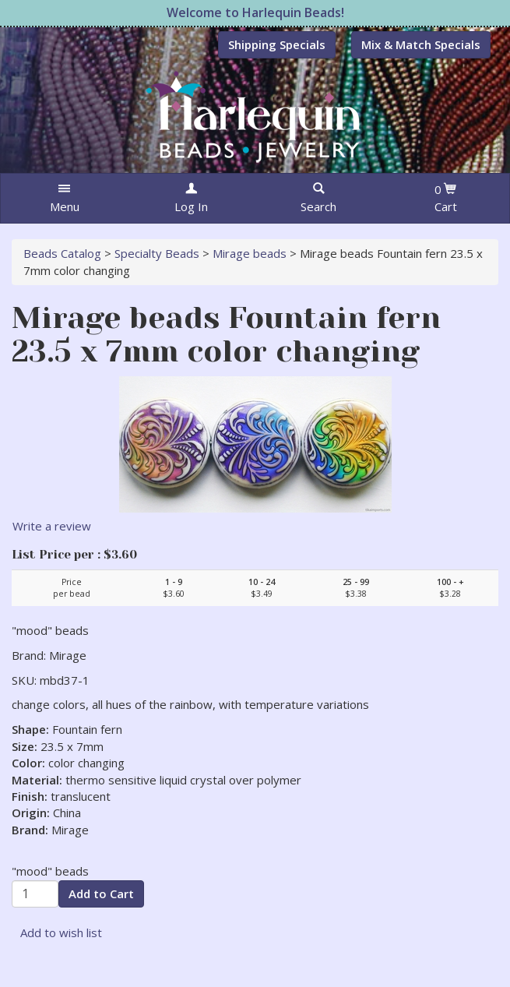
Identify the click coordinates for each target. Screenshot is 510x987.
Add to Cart (101, 893)
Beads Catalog (62, 253)
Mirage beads (250, 253)
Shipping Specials (276, 44)
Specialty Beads (156, 253)
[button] (64, 198)
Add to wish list (61, 932)
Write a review (51, 526)
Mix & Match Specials (420, 44)
